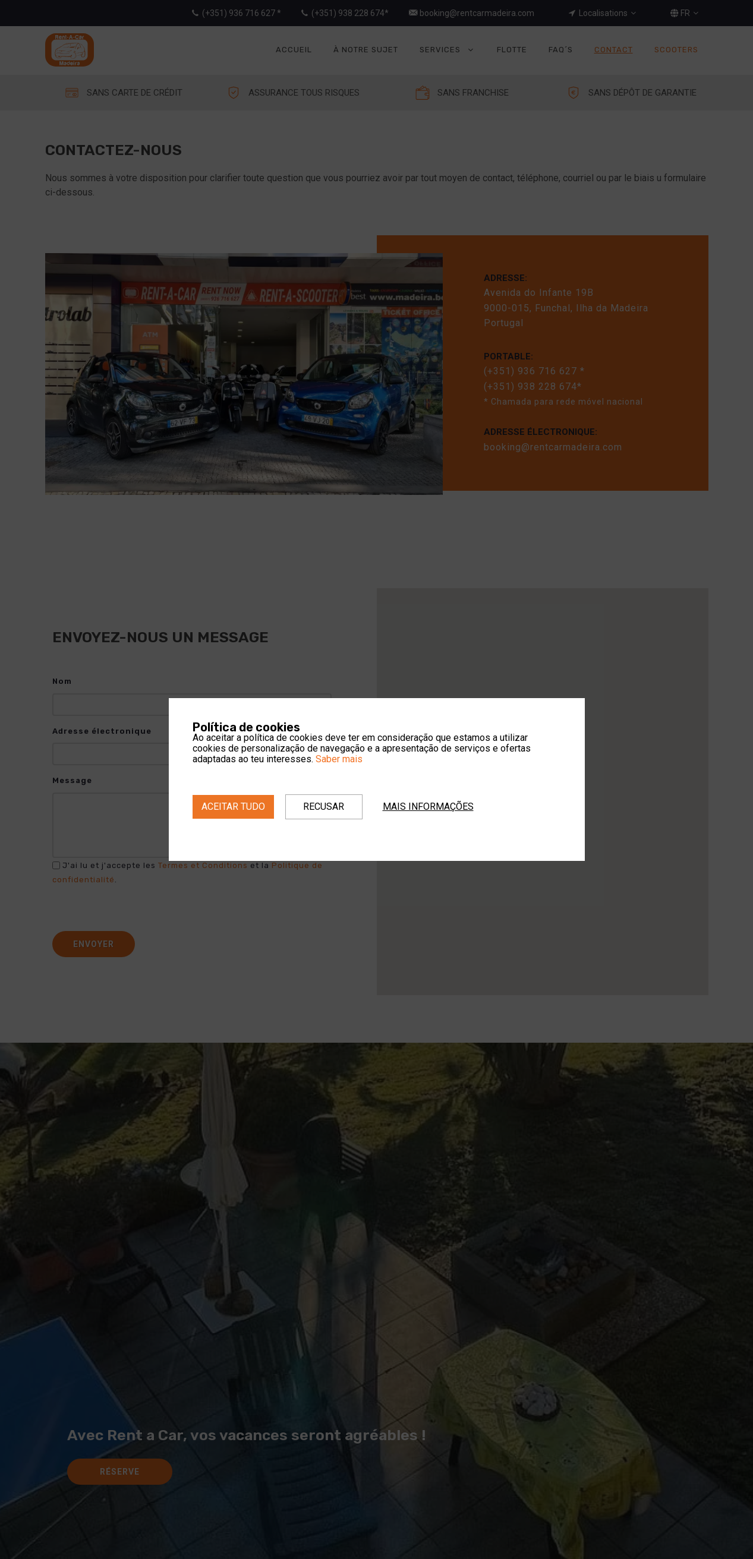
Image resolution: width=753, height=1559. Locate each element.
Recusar (323, 806)
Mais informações (428, 806)
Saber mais (339, 759)
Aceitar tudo (233, 806)
